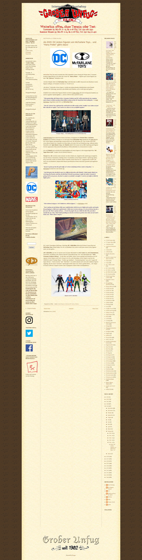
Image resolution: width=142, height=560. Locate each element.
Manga (107, 326)
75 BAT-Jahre (109, 240)
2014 (107, 465)
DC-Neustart (109, 274)
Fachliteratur (109, 300)
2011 (107, 472)
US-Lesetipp (109, 359)
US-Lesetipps (109, 361)
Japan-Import (109, 314)
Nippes (107, 333)
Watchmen (108, 369)
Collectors (67, 303)
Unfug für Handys (31, 308)
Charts (107, 260)
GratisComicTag (110, 310)
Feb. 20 (111, 433)
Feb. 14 (111, 440)
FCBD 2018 (109, 292)
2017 (107, 459)
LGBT (107, 318)
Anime (107, 249)
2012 (107, 470)
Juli (109, 419)
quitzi (109, 504)
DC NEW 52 (109, 270)
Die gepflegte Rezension (109, 283)
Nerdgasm (108, 331)
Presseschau (109, 337)
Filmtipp (108, 304)
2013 (107, 468)
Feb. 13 (111, 442)
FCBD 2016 (109, 288)
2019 (107, 406)
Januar (109, 453)
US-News (108, 363)
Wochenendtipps (110, 379)
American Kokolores (111, 246)
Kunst (107, 316)
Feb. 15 (111, 438)
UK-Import (108, 355)
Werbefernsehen (110, 371)
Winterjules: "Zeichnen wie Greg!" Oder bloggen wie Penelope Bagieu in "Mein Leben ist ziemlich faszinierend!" (111, 49)
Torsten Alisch (111, 502)
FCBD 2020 (109, 296)
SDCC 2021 (109, 339)
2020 (107, 404)
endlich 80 (108, 389)
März (109, 429)
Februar (110, 431)
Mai (109, 424)
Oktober (110, 412)
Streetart (108, 351)
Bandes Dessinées (110, 254)
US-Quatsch (109, 365)
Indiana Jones (109, 312)
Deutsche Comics (110, 279)
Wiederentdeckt (109, 373)
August (110, 417)
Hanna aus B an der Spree (111, 494)
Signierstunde (109, 345)
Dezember (110, 408)
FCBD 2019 (109, 294)
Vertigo (107, 367)
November (110, 410)
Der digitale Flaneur (111, 488)
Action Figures (61, 303)
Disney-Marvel (109, 286)
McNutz (110, 497)
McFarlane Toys (47, 74)
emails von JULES (110, 386)
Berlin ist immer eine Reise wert (111, 257)
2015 (107, 463)
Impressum (28, 54)
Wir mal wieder (109, 375)
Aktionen (108, 244)
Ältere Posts (95, 308)
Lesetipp (108, 320)
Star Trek (108, 347)
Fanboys (77, 303)
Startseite (71, 308)
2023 (107, 397)
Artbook (108, 251)
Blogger (74, 555)
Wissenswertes (109, 377)
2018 (107, 456)
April (109, 426)
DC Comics (72, 303)
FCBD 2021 (109, 298)
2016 (107, 461)
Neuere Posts (47, 308)
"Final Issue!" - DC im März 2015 (110, 106)
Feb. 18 (111, 435)
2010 (107, 475)
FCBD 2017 (109, 290)
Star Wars (108, 349)
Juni (109, 422)
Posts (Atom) (52, 311)
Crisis (107, 262)
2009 (107, 477)
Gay (107, 306)
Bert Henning (111, 485)
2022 (107, 399)
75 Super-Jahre (109, 242)
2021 (107, 401)
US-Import (108, 357)
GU (109, 491)
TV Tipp (108, 353)
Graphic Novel (109, 308)
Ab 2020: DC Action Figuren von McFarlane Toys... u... (112, 447)
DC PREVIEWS (110, 272)
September (110, 415)
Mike (109, 499)
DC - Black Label (110, 264)
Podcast (108, 335)
